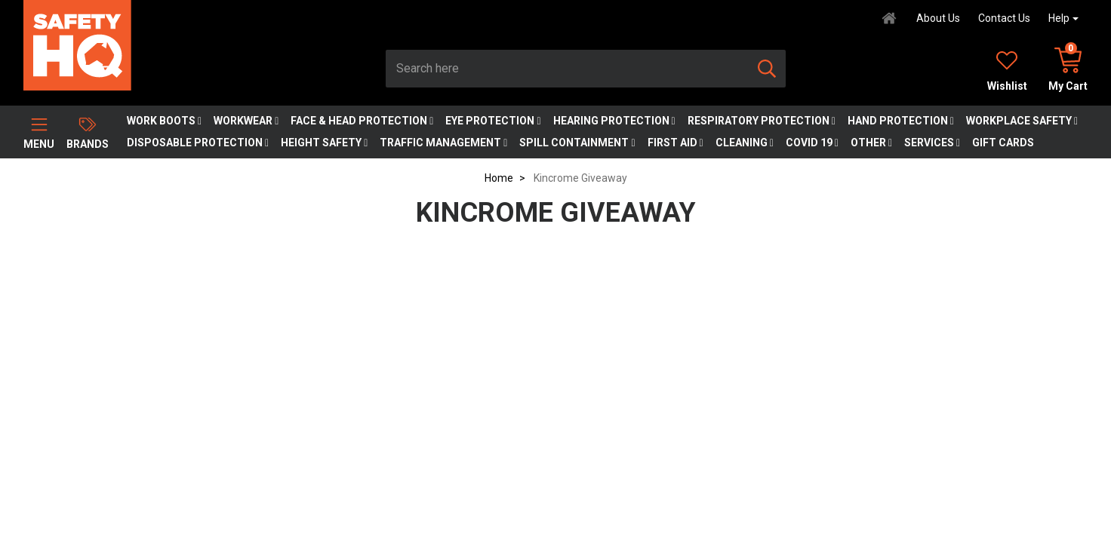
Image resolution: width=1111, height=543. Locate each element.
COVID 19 (812, 143)
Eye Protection (492, 121)
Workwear (246, 121)
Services (932, 143)
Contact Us (1004, 18)
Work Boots (164, 121)
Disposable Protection (198, 143)
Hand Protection (901, 121)
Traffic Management (443, 143)
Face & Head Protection (362, 121)
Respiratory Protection (762, 121)
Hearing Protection (614, 121)
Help (1058, 18)
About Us (938, 18)
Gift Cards (1003, 143)
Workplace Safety (1022, 121)
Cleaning (745, 143)
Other (871, 143)
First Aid (675, 143)
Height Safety (324, 143)
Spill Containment (577, 143)
